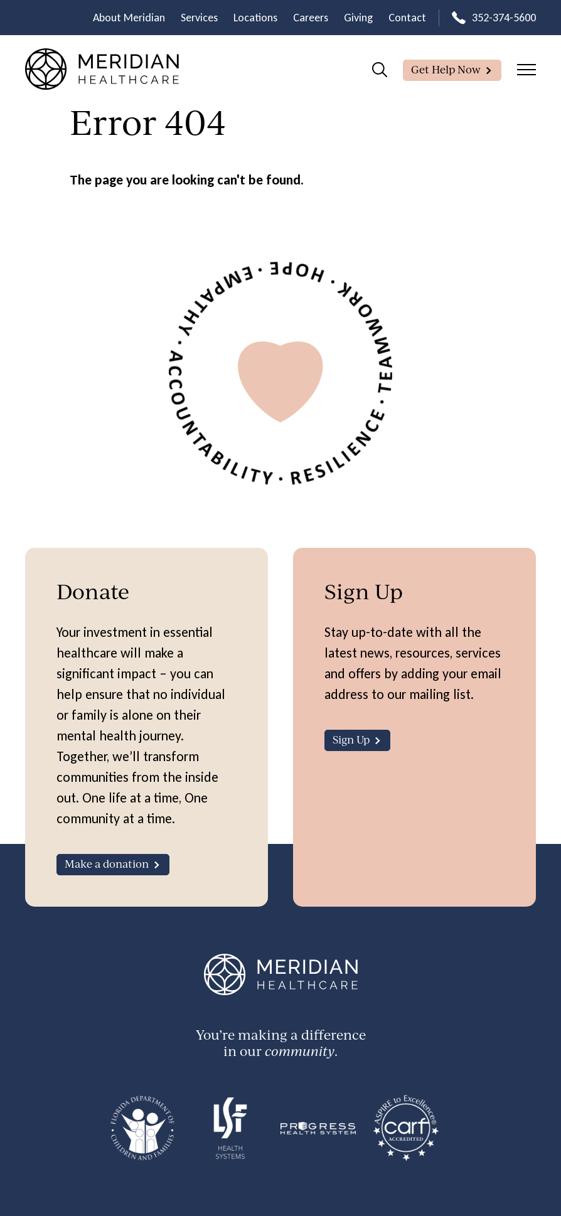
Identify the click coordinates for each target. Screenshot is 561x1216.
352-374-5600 (504, 17)
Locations (255, 17)
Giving (358, 17)
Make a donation (107, 863)
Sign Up (351, 739)
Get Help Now (446, 69)
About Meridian (129, 17)
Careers (310, 17)
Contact (407, 17)
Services (199, 17)
